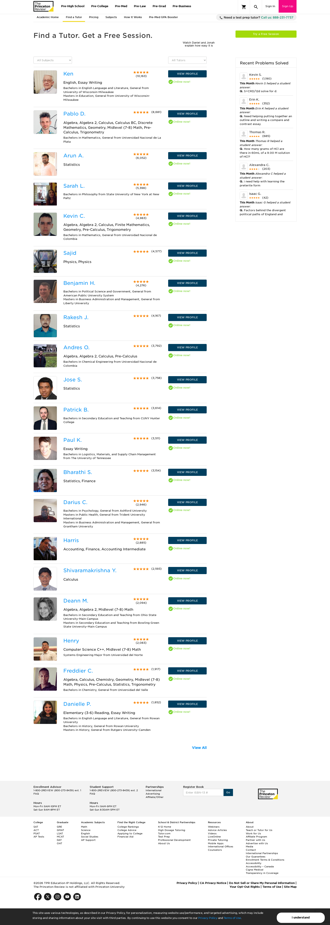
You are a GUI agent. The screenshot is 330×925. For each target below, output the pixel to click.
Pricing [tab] (93, 17)
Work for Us (253, 833)
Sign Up (287, 6)
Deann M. (75, 601)
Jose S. (72, 380)
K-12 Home (164, 826)
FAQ (36, 793)
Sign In (270, 6)
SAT (35, 826)
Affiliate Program (256, 836)
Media (249, 846)
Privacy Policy (207, 918)
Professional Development (174, 840)
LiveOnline (214, 836)
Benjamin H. (79, 283)
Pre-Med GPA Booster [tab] (163, 17)
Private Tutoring (218, 840)
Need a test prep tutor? (256, 18)
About (250, 826)
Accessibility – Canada (260, 866)
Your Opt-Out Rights (245, 886)
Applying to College (129, 833)
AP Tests (38, 836)
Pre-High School (72, 6)
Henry (71, 641)
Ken (68, 74)
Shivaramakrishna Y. (89, 570)
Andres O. (76, 347)
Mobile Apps (216, 843)
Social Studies (89, 836)
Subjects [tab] (111, 17)
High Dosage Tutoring (171, 830)
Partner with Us (255, 840)
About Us (164, 843)
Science (85, 830)
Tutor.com (164, 833)
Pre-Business (182, 6)
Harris (71, 540)
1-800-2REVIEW (57, 790)
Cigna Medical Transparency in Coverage (262, 871)
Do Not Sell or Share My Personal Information (262, 883)
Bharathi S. (77, 472)
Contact (251, 849)
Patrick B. (76, 410)
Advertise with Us (257, 843)
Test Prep (164, 836)
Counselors (215, 849)
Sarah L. (74, 186)
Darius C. (75, 502)
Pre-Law (140, 6)
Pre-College (99, 6)
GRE (59, 826)
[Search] (256, 7)
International (153, 790)
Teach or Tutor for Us (259, 830)
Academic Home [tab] (48, 17)
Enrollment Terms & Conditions (265, 859)
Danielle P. (77, 704)
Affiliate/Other (155, 797)
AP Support (88, 840)
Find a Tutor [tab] (74, 17)
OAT (59, 843)
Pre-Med (121, 6)
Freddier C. (78, 671)
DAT (59, 840)
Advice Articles (217, 830)
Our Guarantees (255, 856)
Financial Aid (125, 836)
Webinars (214, 826)
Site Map (290, 886)
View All (199, 748)
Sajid (69, 253)
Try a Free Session (266, 34)
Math (84, 826)
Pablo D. (74, 114)
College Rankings (128, 826)
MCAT (60, 836)
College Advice (126, 830)
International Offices (220, 846)
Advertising (153, 793)
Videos (212, 833)
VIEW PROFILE (187, 73)
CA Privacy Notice (213, 883)
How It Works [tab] (133, 17)
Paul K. (72, 440)
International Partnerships (262, 853)
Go (228, 792)
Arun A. (73, 156)
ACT (36, 830)
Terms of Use (232, 918)
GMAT (60, 830)
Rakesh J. (75, 317)
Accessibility (253, 863)
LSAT (60, 833)
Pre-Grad (159, 6)
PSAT (36, 833)
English (85, 833)
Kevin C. (74, 216)
